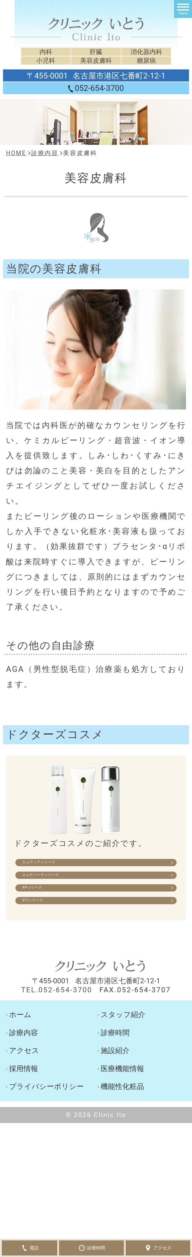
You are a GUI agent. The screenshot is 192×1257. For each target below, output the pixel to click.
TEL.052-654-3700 (56, 1028)
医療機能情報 (122, 1107)
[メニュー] (183, 9)
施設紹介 (115, 1089)
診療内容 (23, 1071)
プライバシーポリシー (46, 1125)
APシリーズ (55, 912)
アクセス (24, 1089)
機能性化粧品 (122, 1125)
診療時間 (115, 1071)
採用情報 (23, 1107)
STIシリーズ (56, 934)
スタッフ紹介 (123, 1053)
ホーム (20, 1053)
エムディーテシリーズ (75, 889)
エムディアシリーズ (71, 867)
